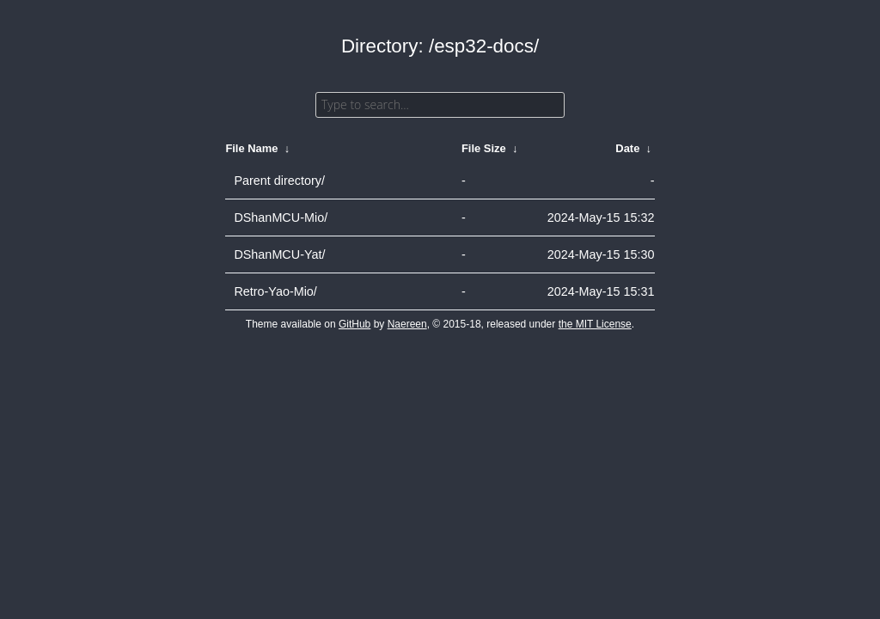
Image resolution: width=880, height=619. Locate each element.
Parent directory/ (279, 180)
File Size (483, 148)
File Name (251, 148)
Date (627, 148)
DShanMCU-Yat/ (279, 254)
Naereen (407, 324)
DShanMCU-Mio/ (280, 217)
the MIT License (595, 324)
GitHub (354, 324)
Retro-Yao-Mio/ (275, 291)
